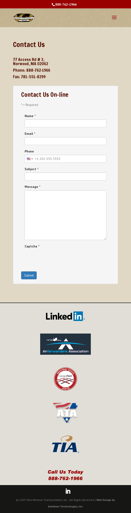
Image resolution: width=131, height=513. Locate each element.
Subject (31, 169)
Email (30, 134)
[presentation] (60, 259)
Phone (29, 151)
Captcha (32, 246)
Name (30, 116)
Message (32, 187)
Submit (29, 275)
